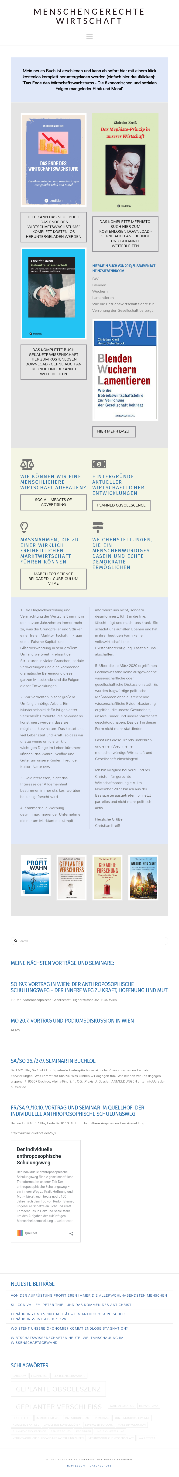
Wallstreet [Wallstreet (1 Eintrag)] (147, 1438)
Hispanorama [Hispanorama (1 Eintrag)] (148, 1405)
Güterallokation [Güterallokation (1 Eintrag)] (122, 1405)
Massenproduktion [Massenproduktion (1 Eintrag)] (132, 1424)
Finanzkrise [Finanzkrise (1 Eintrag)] (39, 1375)
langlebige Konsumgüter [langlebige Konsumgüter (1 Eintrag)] (62, 1424)
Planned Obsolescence (121, 505)
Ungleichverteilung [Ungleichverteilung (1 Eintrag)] (110, 1431)
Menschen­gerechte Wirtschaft (89, 16)
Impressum (76, 1465)
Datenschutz (101, 1465)
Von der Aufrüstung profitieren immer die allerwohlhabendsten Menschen (89, 1295)
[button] (89, 36)
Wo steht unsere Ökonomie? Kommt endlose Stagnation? (69, 1328)
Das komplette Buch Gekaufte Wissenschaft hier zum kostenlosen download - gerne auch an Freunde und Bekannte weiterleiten (53, 362)
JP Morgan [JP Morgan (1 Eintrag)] (101, 1417)
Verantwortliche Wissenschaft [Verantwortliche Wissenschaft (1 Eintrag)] (111, 1438)
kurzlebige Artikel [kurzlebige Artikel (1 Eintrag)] (26, 1424)
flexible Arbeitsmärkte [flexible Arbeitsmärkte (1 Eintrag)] (68, 1375)
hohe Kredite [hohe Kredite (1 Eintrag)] (22, 1417)
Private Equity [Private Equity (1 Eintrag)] (61, 1431)
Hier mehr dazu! (114, 431)
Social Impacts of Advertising (53, 502)
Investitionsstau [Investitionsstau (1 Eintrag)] (77, 1417)
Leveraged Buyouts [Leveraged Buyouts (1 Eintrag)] (99, 1424)
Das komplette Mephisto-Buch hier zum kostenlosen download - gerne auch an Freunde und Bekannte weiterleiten (125, 233)
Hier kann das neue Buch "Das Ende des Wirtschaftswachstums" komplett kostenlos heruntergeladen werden (53, 226)
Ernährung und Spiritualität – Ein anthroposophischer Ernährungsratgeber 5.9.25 (68, 1316)
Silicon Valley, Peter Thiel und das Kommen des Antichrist (71, 1304)
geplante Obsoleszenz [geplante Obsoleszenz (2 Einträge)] (58, 1389)
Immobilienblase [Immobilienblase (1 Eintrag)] (48, 1417)
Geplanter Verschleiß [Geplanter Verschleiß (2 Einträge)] (59, 1406)
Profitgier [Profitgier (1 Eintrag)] (83, 1431)
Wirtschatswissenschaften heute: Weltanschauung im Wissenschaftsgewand (67, 1340)
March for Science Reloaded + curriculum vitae (53, 578)
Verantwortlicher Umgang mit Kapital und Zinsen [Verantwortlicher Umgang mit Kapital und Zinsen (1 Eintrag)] (48, 1438)
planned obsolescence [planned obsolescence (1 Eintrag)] (29, 1431)
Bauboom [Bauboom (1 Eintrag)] (19, 1375)
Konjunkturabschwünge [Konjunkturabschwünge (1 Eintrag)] (132, 1417)
